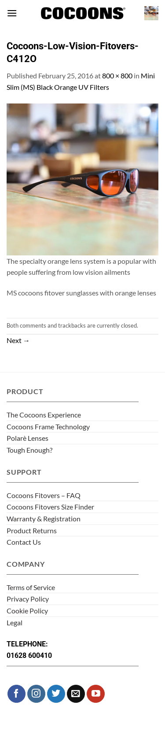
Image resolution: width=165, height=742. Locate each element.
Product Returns (32, 530)
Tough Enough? (29, 450)
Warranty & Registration (44, 518)
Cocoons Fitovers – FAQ (44, 495)
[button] (12, 13)
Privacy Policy (28, 598)
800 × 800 (117, 75)
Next (18, 340)
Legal (14, 622)
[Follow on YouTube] (96, 694)
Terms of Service (31, 587)
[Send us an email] (76, 694)
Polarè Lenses (27, 438)
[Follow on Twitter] (56, 694)
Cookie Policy (27, 610)
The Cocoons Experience (44, 414)
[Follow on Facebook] (16, 694)
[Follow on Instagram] (36, 694)
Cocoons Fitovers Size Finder (50, 506)
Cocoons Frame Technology (48, 426)
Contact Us (24, 542)
